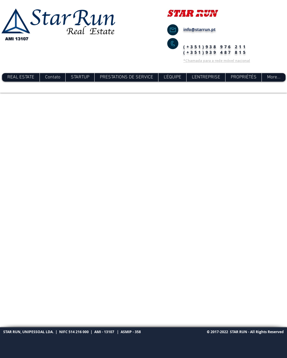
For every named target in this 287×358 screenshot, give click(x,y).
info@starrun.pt (199, 29)
